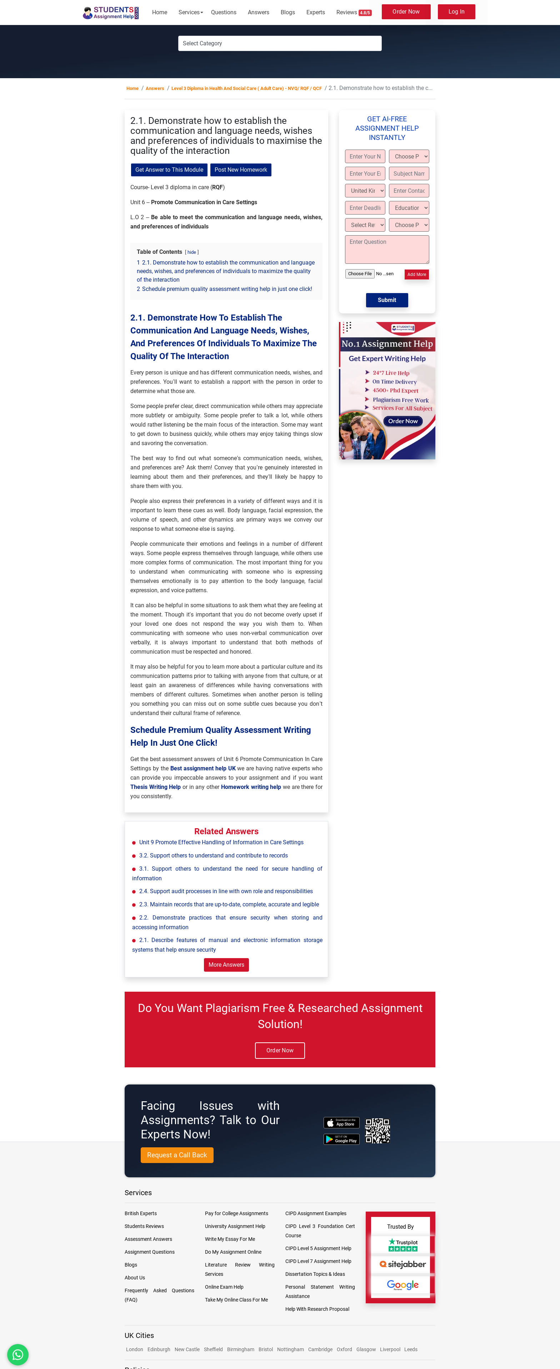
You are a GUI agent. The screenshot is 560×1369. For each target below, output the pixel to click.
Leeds (411, 1349)
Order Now (406, 11)
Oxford (344, 1349)
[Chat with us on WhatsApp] (18, 1354)
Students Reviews (144, 1226)
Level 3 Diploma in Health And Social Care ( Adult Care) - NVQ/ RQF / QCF (246, 88)
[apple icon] (342, 1122)
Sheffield (213, 1349)
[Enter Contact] (409, 190)
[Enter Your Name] (365, 156)
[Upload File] (370, 273)
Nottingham (290, 1349)
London (134, 1349)
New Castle (187, 1349)
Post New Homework (241, 169)
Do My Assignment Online (233, 1252)
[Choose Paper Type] (409, 156)
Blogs (288, 12)
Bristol (266, 1349)
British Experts (141, 1213)
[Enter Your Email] (365, 173)
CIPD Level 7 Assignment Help (318, 1261)
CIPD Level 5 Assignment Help (318, 1248)
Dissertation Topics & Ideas (315, 1274)
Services (189, 12)
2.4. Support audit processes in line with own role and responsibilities (226, 891)
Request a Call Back (177, 1155)
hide (192, 252)
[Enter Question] (387, 249)
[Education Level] (409, 208)
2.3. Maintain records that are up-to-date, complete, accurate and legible (229, 904)
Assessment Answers (148, 1239)
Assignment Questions (150, 1252)
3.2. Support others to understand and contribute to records (213, 855)
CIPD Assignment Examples (315, 1213)
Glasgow (366, 1349)
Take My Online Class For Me (236, 1300)
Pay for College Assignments (236, 1213)
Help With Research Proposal (317, 1309)
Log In (457, 11)
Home (159, 12)
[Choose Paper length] (409, 225)
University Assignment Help (235, 1226)
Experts (315, 12)
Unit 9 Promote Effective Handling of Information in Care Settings (221, 842)
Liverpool (390, 1349)
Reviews (354, 12)
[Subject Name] (409, 173)
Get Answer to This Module (169, 169)
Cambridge (320, 1349)
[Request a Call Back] (177, 1155)
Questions (223, 12)
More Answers (226, 964)
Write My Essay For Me (230, 1239)
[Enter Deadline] (365, 208)
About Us (135, 1277)
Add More (417, 274)
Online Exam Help (224, 1287)
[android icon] (342, 1139)
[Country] (365, 190)
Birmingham (240, 1349)
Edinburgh (159, 1349)
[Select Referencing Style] (365, 225)
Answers (258, 12)
